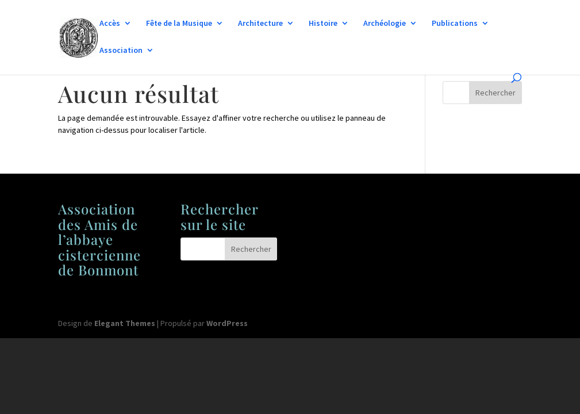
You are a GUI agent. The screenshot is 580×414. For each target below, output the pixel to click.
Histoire (323, 23)
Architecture (260, 23)
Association (121, 50)
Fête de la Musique (179, 23)
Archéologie (384, 23)
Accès (109, 23)
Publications (455, 23)
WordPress (227, 323)
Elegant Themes (124, 323)
